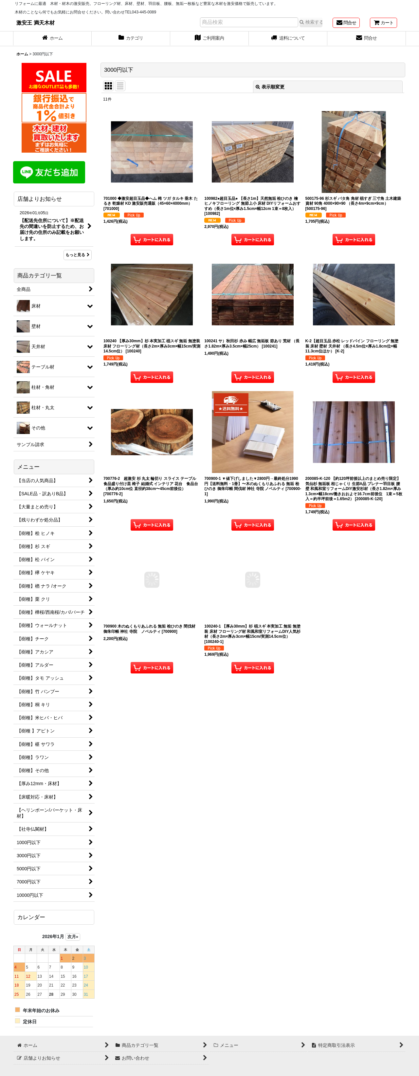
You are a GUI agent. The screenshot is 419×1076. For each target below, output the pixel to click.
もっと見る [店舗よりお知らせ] (77, 255)
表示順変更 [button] (270, 86)
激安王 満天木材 (35, 23)
